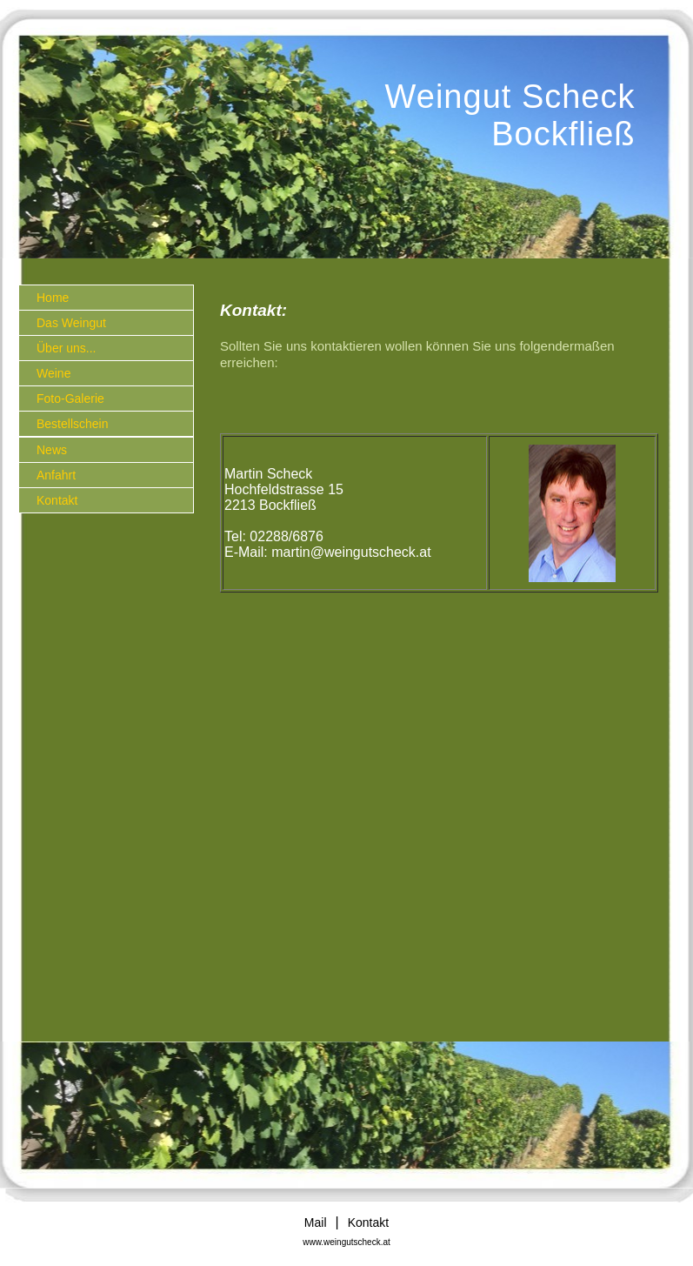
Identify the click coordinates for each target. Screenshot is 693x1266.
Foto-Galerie (70, 398)
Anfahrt (56, 475)
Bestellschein (73, 424)
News (52, 450)
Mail (315, 1222)
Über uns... (66, 348)
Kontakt (57, 500)
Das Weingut (71, 323)
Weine (53, 373)
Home (53, 298)
